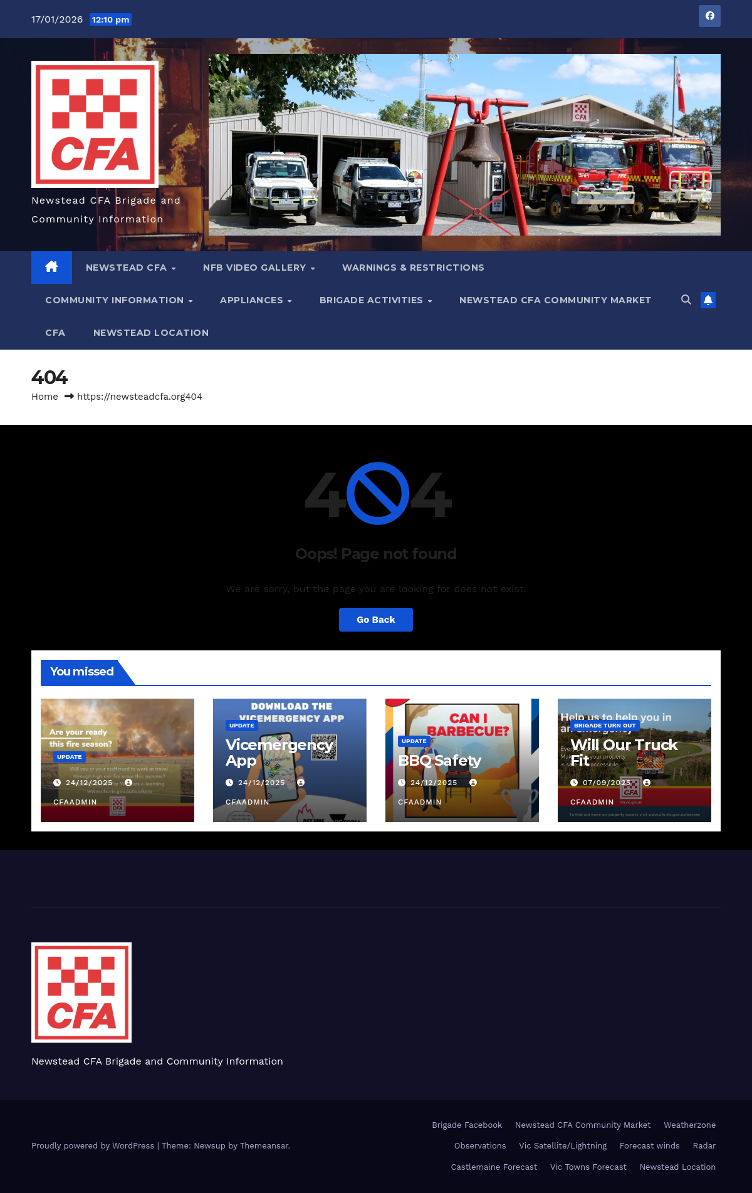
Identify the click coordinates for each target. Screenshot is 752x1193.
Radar (704, 1145)
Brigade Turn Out (605, 725)
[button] (686, 300)
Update (69, 756)
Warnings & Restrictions (413, 267)
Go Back (376, 619)
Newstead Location (151, 332)
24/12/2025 (91, 782)
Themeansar (264, 1145)
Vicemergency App (279, 752)
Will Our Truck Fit (623, 752)
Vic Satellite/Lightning (563, 1145)
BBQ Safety (439, 760)
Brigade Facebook (467, 1125)
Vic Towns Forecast (588, 1167)
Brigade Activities (373, 300)
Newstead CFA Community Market (555, 300)
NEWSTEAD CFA (128, 267)
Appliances (253, 300)
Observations (480, 1145)
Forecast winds (650, 1145)
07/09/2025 (608, 782)
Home (44, 396)
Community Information (116, 300)
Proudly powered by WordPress (94, 1145)
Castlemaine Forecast (494, 1167)
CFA (55, 332)
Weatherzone (690, 1125)
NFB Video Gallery (256, 267)
